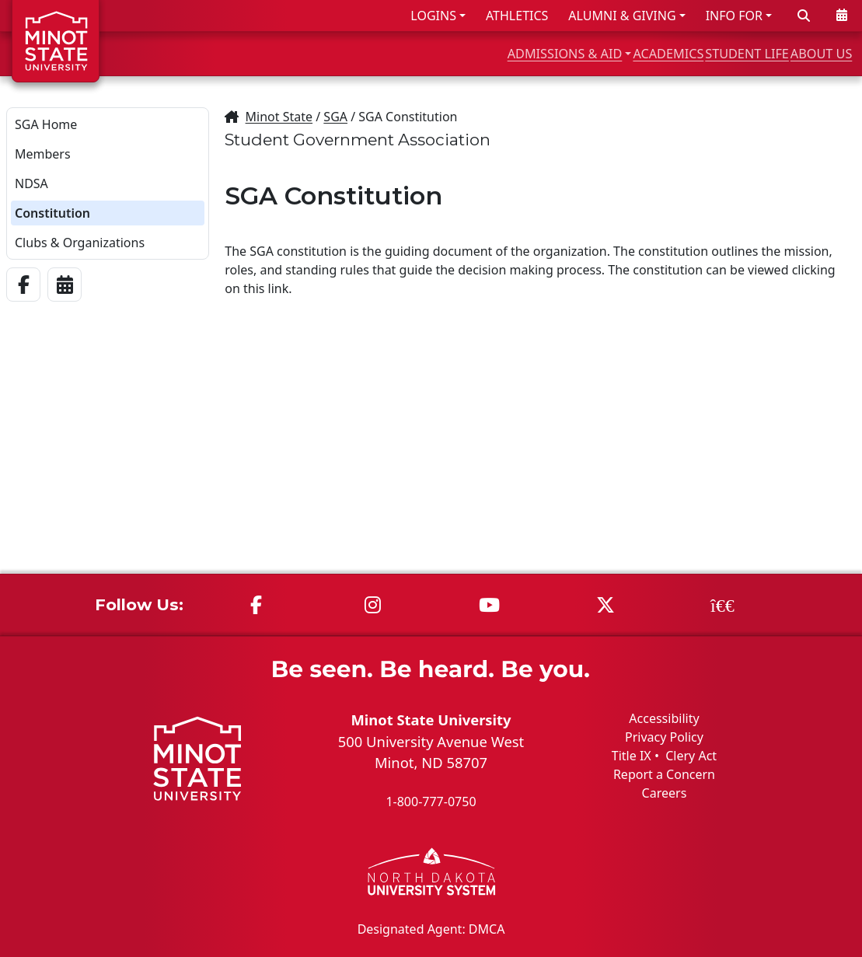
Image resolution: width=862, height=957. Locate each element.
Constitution (52, 213)
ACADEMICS (588, 53)
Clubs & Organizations (80, 242)
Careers (664, 793)
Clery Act (691, 755)
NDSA (31, 183)
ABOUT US (808, 53)
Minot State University (431, 719)
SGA (335, 116)
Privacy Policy (664, 737)
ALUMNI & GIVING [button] (621, 15)
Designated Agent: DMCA (431, 928)
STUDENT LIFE (700, 53)
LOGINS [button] (433, 15)
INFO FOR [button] (734, 15)
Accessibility (664, 718)
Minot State (279, 116)
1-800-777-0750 (431, 801)
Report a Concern (664, 774)
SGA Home (46, 124)
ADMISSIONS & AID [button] (445, 53)
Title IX (631, 755)
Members (43, 153)
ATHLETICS (517, 15)
